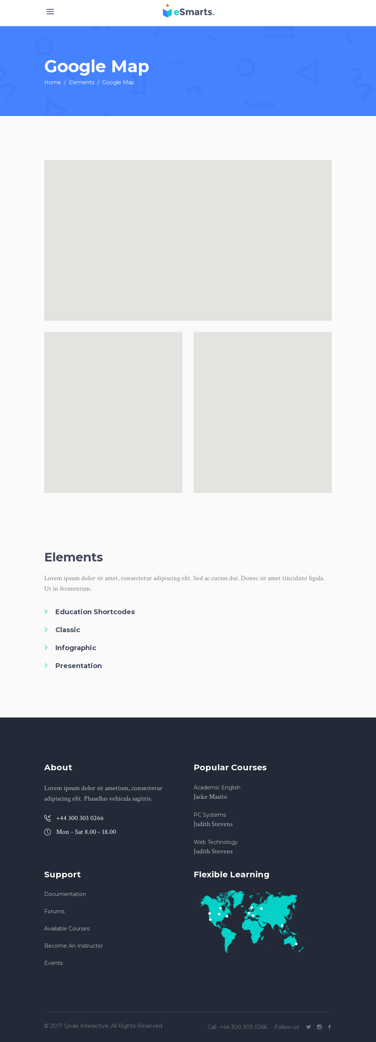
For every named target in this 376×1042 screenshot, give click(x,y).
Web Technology (216, 842)
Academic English (217, 787)
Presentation (78, 666)
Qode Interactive (85, 1026)
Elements (81, 82)
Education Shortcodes (95, 612)
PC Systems (210, 814)
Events (53, 963)
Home (52, 82)
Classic (67, 630)
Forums (54, 911)
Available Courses (67, 928)
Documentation (65, 894)
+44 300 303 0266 (244, 1027)
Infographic (75, 648)
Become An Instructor (73, 945)
